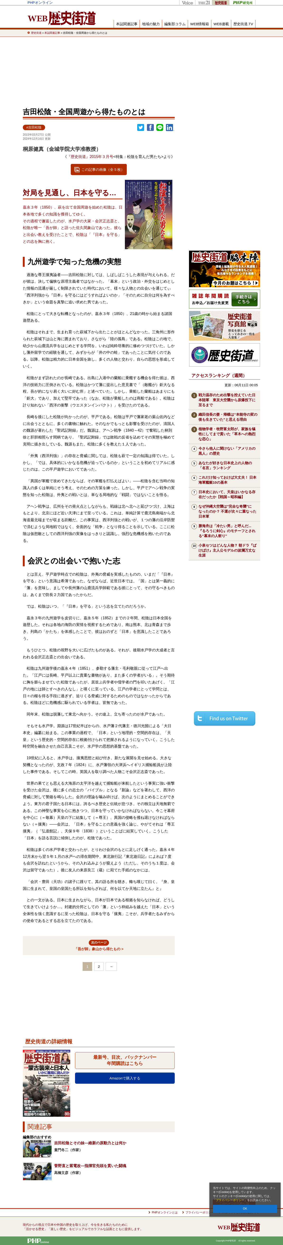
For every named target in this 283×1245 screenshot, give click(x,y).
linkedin (170, 127)
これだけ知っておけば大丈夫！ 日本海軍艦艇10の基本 (227, 479)
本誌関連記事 (126, 24)
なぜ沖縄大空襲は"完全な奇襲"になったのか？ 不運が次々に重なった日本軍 (227, 511)
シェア (150, 127)
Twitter (140, 127)
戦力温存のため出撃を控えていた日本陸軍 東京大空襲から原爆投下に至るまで (226, 400)
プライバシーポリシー (230, 1200)
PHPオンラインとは (165, 1212)
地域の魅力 (151, 24)
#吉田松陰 (34, 127)
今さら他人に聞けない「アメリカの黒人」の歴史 (226, 450)
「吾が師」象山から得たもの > (98, 945)
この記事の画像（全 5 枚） (103, 169)
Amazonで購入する (124, 1078)
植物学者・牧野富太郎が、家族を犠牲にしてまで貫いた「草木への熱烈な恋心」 (226, 434)
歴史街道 (220, 2)
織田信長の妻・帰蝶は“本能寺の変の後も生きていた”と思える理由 (227, 416)
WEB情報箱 (199, 24)
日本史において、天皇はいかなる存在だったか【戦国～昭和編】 (226, 494)
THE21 (203, 2)
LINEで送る (159, 127)
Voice (187, 2)
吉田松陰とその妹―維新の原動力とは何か (90, 1143)
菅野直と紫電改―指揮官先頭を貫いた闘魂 (90, 1166)
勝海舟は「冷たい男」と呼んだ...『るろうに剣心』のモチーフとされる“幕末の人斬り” (226, 531)
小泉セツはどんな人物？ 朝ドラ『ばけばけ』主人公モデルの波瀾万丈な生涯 (227, 550)
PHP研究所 (242, 2)
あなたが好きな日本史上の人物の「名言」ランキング (225, 465)
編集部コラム (175, 24)
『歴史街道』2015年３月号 (90, 157)
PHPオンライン (40, 2)
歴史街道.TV (243, 24)
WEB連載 (221, 24)
